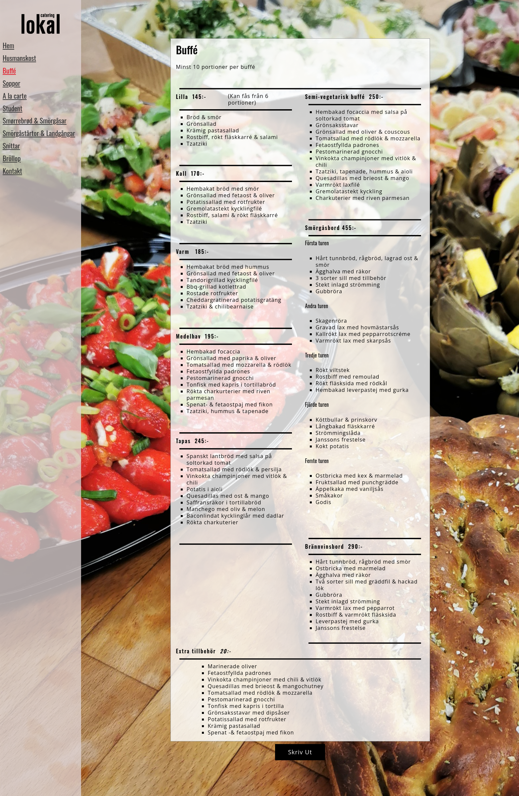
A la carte (15, 95)
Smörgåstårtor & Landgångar (39, 133)
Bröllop (12, 158)
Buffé (9, 70)
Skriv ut (300, 752)
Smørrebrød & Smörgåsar (35, 120)
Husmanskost (19, 58)
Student (12, 108)
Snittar (11, 145)
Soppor (11, 83)
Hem (8, 45)
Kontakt (12, 170)
